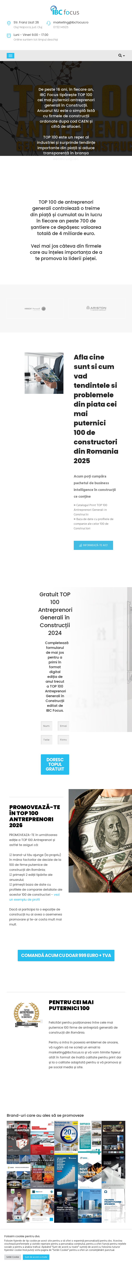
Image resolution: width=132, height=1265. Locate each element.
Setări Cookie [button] (12, 1257)
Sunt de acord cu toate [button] (36, 1257)
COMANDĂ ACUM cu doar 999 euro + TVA (66, 955)
